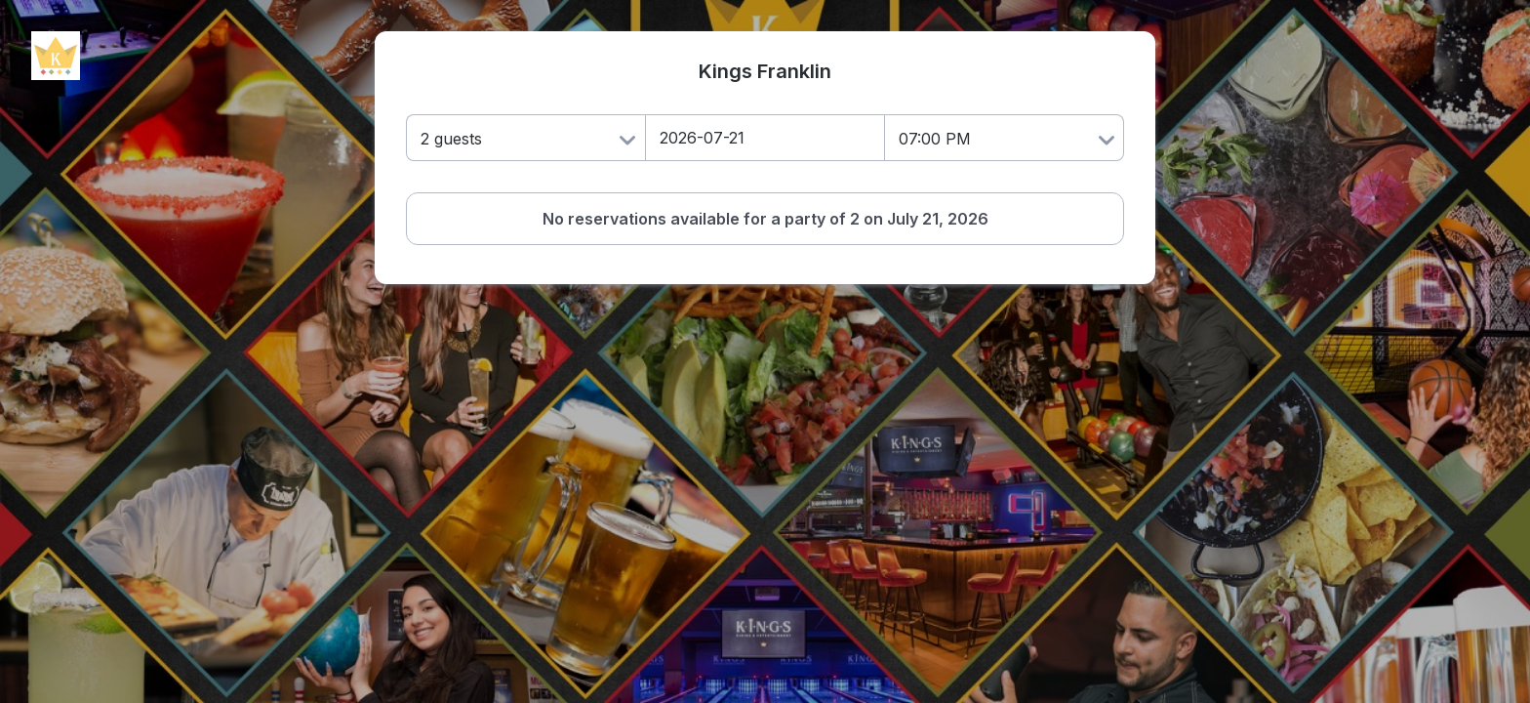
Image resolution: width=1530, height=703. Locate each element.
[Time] (1004, 137)
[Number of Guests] (525, 137)
